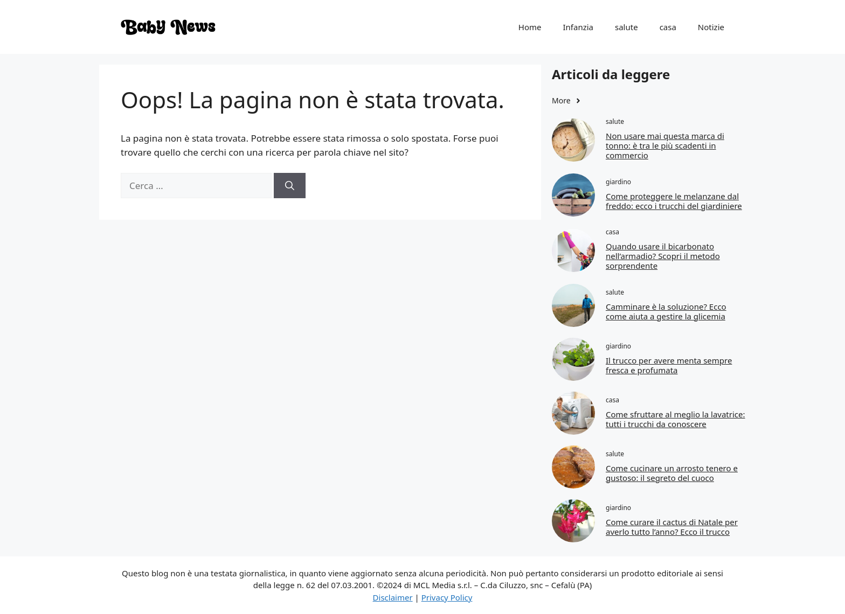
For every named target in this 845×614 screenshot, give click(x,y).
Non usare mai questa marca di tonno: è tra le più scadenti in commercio (665, 145)
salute (626, 27)
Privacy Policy (447, 597)
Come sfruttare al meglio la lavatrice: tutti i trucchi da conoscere (675, 419)
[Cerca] (290, 186)
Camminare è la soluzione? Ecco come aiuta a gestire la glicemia (666, 311)
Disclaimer (393, 597)
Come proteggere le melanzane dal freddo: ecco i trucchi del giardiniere (674, 201)
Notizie (711, 27)
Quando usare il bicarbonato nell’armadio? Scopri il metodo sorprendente (663, 256)
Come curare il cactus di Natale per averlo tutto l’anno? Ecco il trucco (672, 527)
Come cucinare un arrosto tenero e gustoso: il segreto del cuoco (672, 473)
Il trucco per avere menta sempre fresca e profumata (669, 365)
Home (530, 27)
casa (668, 27)
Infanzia (578, 27)
